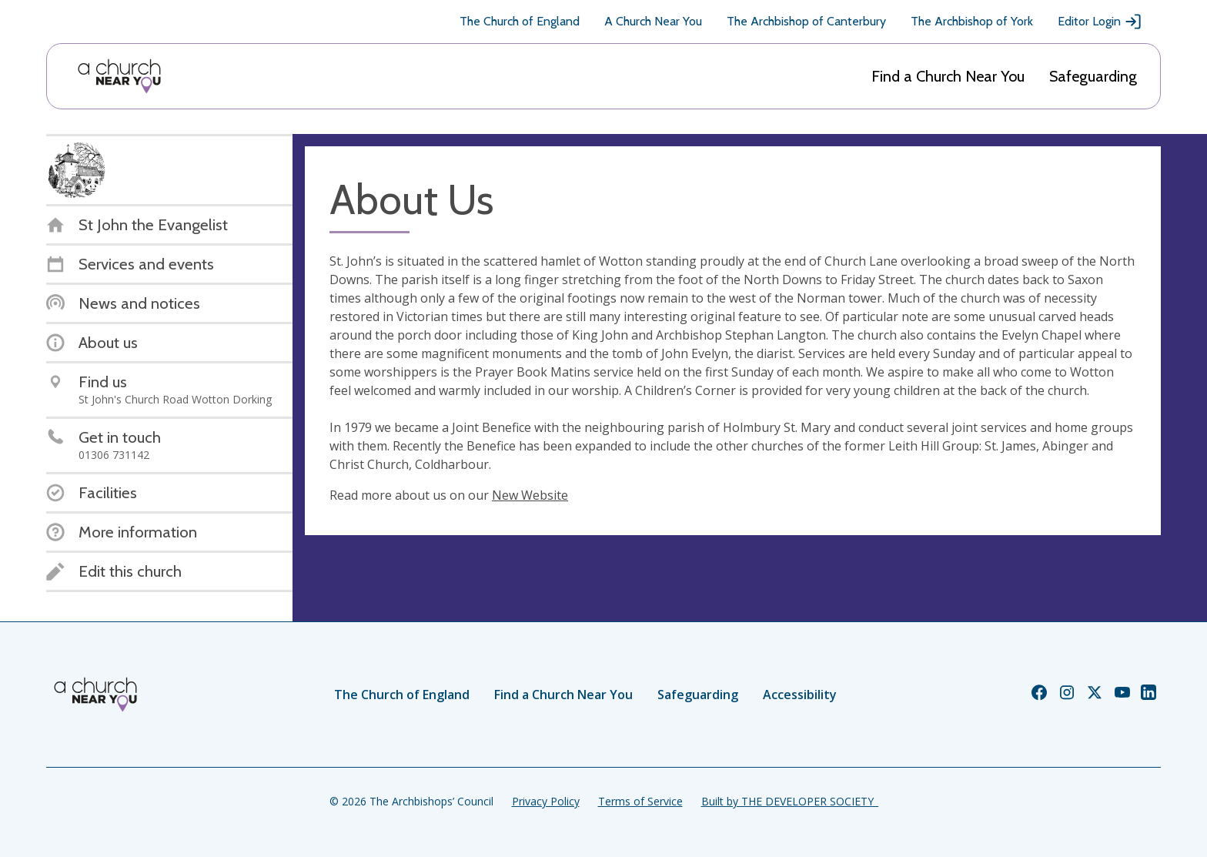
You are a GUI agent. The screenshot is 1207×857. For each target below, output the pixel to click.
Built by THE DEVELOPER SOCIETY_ (789, 801)
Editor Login (1100, 21)
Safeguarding (1093, 76)
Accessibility (800, 694)
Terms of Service (640, 801)
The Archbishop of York (972, 21)
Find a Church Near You (948, 76)
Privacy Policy (546, 801)
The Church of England (520, 21)
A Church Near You (653, 21)
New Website (530, 495)
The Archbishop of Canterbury (806, 21)
